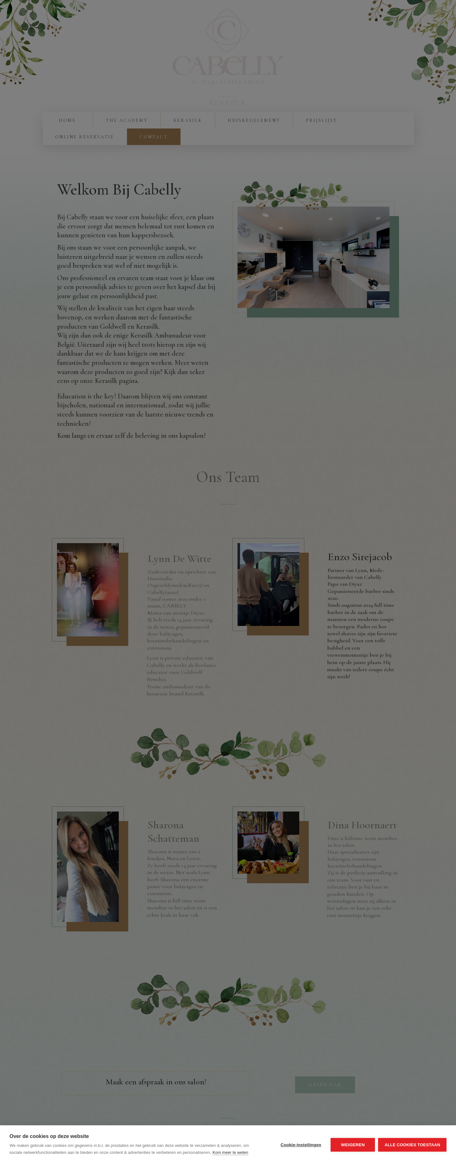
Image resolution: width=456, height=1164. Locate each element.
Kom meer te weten (230, 1152)
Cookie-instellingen (301, 1144)
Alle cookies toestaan (412, 1144)
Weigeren (353, 1144)
